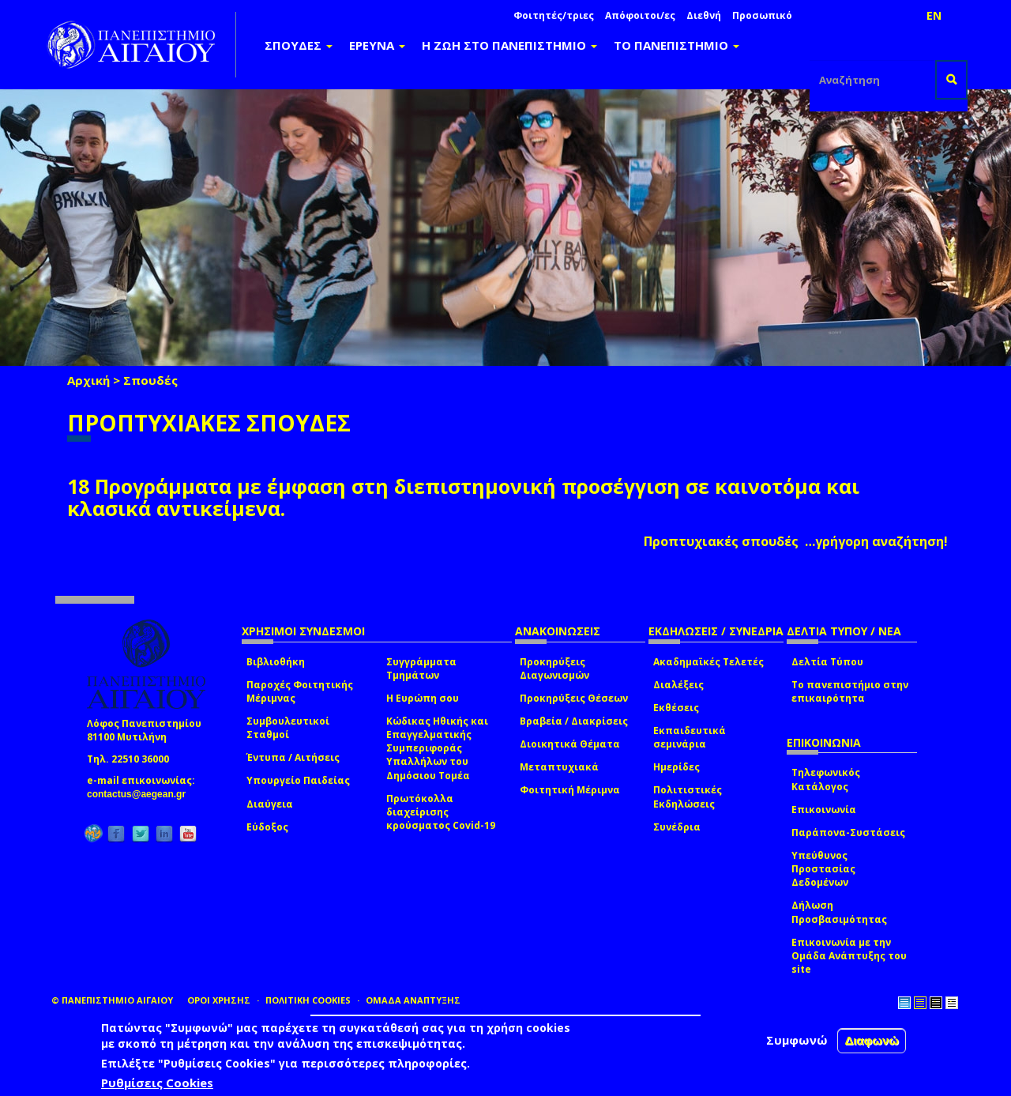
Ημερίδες (676, 767)
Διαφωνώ (871, 1040)
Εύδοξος (267, 827)
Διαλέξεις (678, 684)
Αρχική (88, 380)
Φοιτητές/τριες (553, 15)
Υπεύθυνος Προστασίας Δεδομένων (823, 869)
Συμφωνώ (797, 1040)
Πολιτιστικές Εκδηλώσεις (687, 796)
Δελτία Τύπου (827, 662)
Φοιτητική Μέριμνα (570, 790)
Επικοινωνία (823, 809)
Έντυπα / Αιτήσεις (293, 757)
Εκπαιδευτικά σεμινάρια (689, 737)
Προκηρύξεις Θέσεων (574, 698)
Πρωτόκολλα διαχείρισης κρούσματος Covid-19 (440, 812)
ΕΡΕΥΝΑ (377, 45)
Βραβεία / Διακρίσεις (574, 721)
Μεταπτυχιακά (559, 767)
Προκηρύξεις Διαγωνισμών (554, 668)
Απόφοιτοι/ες (640, 15)
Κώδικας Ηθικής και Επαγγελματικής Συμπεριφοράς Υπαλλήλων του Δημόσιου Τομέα (437, 748)
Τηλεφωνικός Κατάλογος (825, 779)
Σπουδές (150, 380)
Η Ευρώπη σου (422, 698)
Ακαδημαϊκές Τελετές (708, 662)
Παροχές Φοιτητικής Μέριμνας (299, 691)
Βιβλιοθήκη (275, 662)
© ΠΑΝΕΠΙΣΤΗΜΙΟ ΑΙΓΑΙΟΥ (112, 1000)
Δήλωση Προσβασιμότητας (839, 911)
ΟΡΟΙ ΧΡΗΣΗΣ (218, 1000)
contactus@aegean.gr (141, 794)
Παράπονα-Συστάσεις (848, 832)
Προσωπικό (762, 15)
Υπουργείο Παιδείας (298, 780)
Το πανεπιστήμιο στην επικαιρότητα (849, 691)
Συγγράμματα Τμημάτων (421, 668)
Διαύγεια (269, 804)
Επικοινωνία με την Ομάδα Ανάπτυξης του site (849, 956)
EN (933, 15)
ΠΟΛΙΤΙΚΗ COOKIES (308, 1000)
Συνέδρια (677, 827)
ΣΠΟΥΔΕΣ (299, 45)
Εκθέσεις (676, 707)
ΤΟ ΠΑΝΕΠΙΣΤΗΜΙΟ (676, 45)
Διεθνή (703, 15)
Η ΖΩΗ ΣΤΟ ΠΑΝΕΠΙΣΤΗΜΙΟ (509, 45)
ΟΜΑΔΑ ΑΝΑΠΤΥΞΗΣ (413, 1000)
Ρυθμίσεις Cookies (157, 1082)
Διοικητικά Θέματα (570, 744)
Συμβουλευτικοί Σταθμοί (287, 727)
